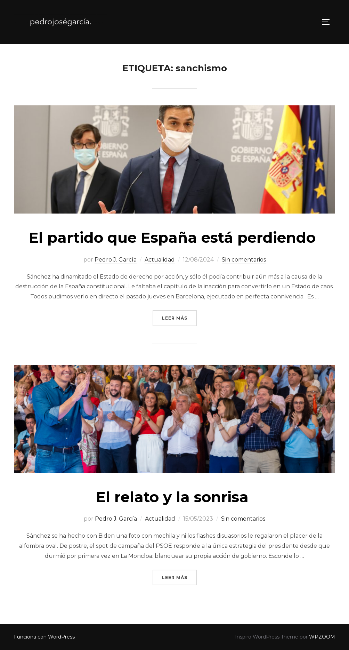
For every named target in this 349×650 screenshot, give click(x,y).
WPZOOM (322, 637)
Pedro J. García (116, 259)
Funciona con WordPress (44, 637)
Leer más (179, 317)
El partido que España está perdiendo (174, 237)
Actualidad (160, 259)
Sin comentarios (244, 259)
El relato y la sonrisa (174, 497)
